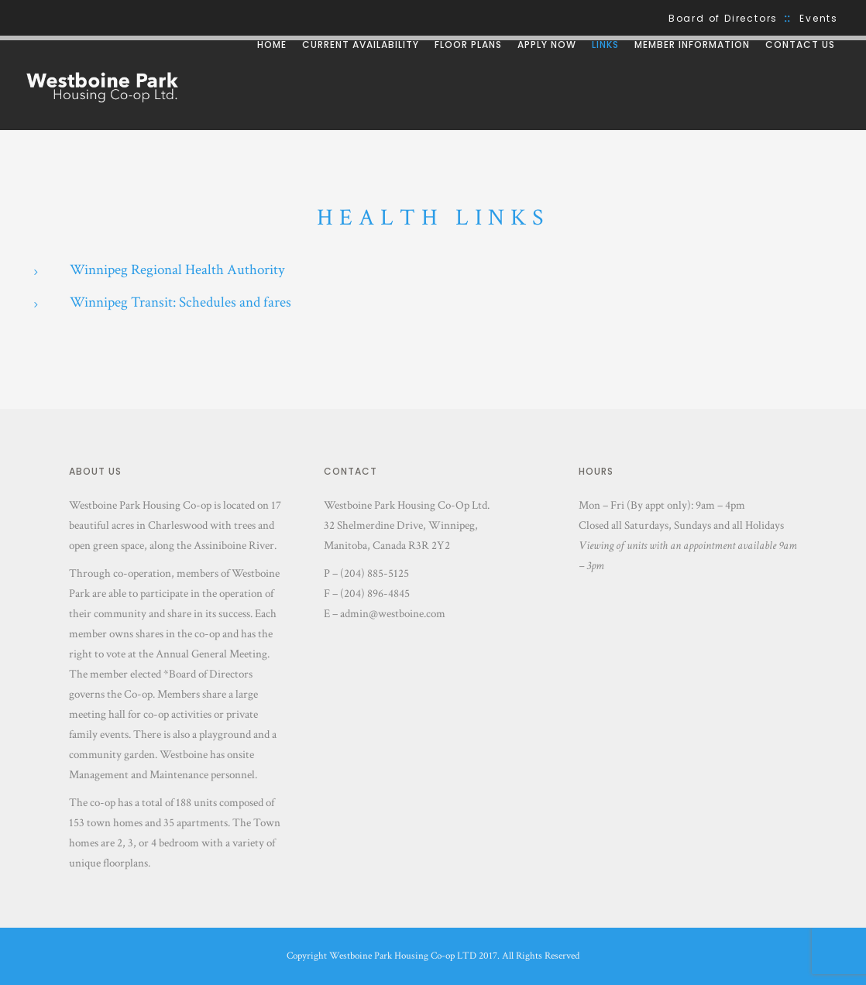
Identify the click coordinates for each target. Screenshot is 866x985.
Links (605, 44)
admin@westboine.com (392, 613)
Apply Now (546, 44)
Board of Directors (723, 18)
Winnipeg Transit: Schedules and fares (180, 302)
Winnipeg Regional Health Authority (177, 270)
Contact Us (800, 44)
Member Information (692, 44)
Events (818, 18)
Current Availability (360, 44)
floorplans (125, 863)
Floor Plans (468, 44)
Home (272, 44)
